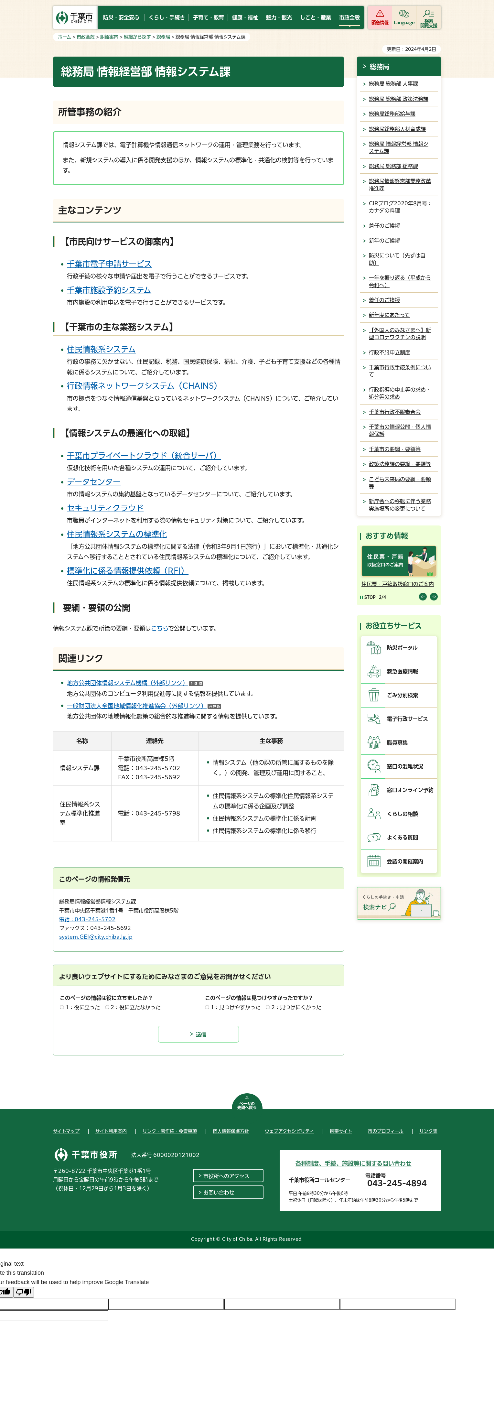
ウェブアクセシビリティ (289, 1131)
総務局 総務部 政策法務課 (398, 99)
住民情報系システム (101, 349)
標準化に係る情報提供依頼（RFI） (127, 571)
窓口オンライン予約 (410, 790)
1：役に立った (82, 1007)
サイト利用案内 (111, 1131)
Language (404, 22)
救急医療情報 (402, 671)
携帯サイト (341, 1131)
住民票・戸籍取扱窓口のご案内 (397, 584)
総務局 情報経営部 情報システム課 (398, 147)
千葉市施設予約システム (109, 290)
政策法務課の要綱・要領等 (400, 464)
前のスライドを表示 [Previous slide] (423, 596)
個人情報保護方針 (231, 1131)
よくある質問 (402, 837)
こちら (159, 628)
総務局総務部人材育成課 (397, 129)
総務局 (163, 37)
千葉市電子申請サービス (109, 264)
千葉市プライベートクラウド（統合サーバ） (144, 456)
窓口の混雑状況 (405, 766)
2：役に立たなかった (136, 1007)
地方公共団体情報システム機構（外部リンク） (135, 683)
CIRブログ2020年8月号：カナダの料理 (400, 207)
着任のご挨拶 (384, 225)
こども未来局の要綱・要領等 (400, 483)
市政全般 (86, 37)
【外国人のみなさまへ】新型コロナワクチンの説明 (400, 334)
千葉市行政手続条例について (400, 371)
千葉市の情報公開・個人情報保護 (400, 430)
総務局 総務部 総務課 (393, 166)
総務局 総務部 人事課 (393, 83)
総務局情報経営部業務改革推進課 (400, 184)
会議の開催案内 (405, 861)
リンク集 (428, 1131)
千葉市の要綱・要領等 (395, 449)
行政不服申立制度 (389, 352)
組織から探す (137, 37)
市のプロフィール (385, 1131)
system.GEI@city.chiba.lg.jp (96, 936)
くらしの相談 (402, 814)
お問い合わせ (218, 1192)
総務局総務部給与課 (392, 113)
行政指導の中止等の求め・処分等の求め (400, 393)
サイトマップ (66, 1131)
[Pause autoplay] (368, 597)
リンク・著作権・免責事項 (170, 1131)
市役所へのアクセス (226, 1176)
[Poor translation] (23, 1292)
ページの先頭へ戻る (247, 1105)
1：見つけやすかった (235, 1007)
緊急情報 (379, 22)
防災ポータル (402, 647)
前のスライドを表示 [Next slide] (434, 596)
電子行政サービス (407, 718)
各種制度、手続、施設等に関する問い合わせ (353, 1163)
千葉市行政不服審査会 (395, 412)
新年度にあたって (389, 315)
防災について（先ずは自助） (397, 259)
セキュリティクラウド (105, 508)
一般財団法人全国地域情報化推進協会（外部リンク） (144, 706)
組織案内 (109, 37)
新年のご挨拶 (384, 240)
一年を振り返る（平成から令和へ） (400, 281)
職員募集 (397, 742)
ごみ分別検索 (402, 695)
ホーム (64, 37)
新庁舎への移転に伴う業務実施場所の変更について (400, 505)
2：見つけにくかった (296, 1007)
